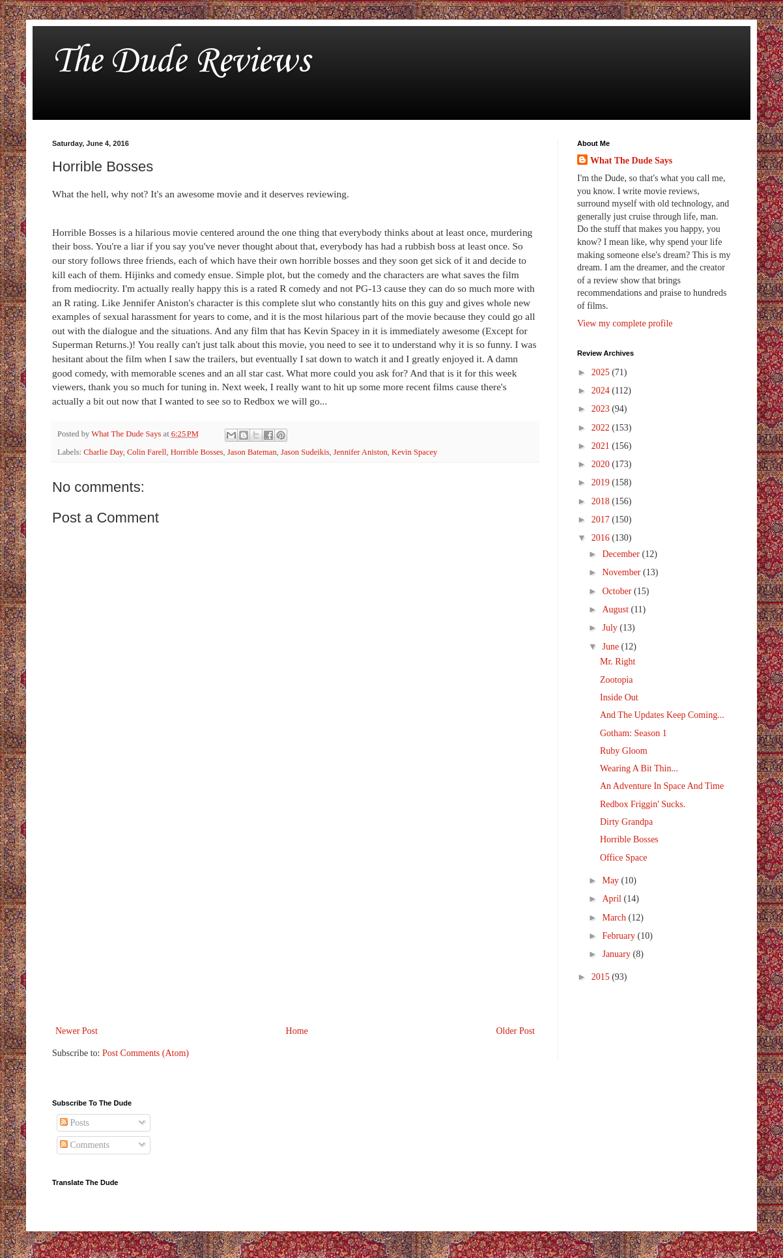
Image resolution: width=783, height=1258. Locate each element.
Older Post (515, 1031)
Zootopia (616, 680)
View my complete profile (625, 323)
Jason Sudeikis (305, 452)
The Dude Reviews (180, 61)
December (622, 554)
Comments (84, 1145)
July (610, 628)
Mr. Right (617, 661)
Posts (74, 1123)
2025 (601, 372)
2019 (601, 482)
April (612, 899)
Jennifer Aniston (361, 452)
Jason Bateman (252, 452)
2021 (601, 446)
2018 (601, 501)
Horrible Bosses (197, 452)
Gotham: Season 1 (633, 733)
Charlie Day (102, 452)
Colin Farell (147, 452)
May (611, 880)
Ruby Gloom (624, 751)
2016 (601, 538)
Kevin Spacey (414, 452)
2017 (601, 519)
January (617, 954)
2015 (601, 977)
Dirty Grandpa (626, 822)
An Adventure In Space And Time (662, 786)
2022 (601, 428)
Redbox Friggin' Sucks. (642, 804)
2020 (601, 464)
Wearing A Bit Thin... (639, 768)
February (619, 936)
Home (297, 1031)
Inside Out (619, 697)
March (615, 917)
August (616, 609)
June (611, 646)
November (622, 572)
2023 (601, 409)
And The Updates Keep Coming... (662, 715)
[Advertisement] (295, 915)
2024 (601, 390)
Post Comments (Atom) (145, 1053)
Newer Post (76, 1031)
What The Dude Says (631, 160)
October (618, 591)
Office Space (623, 858)
